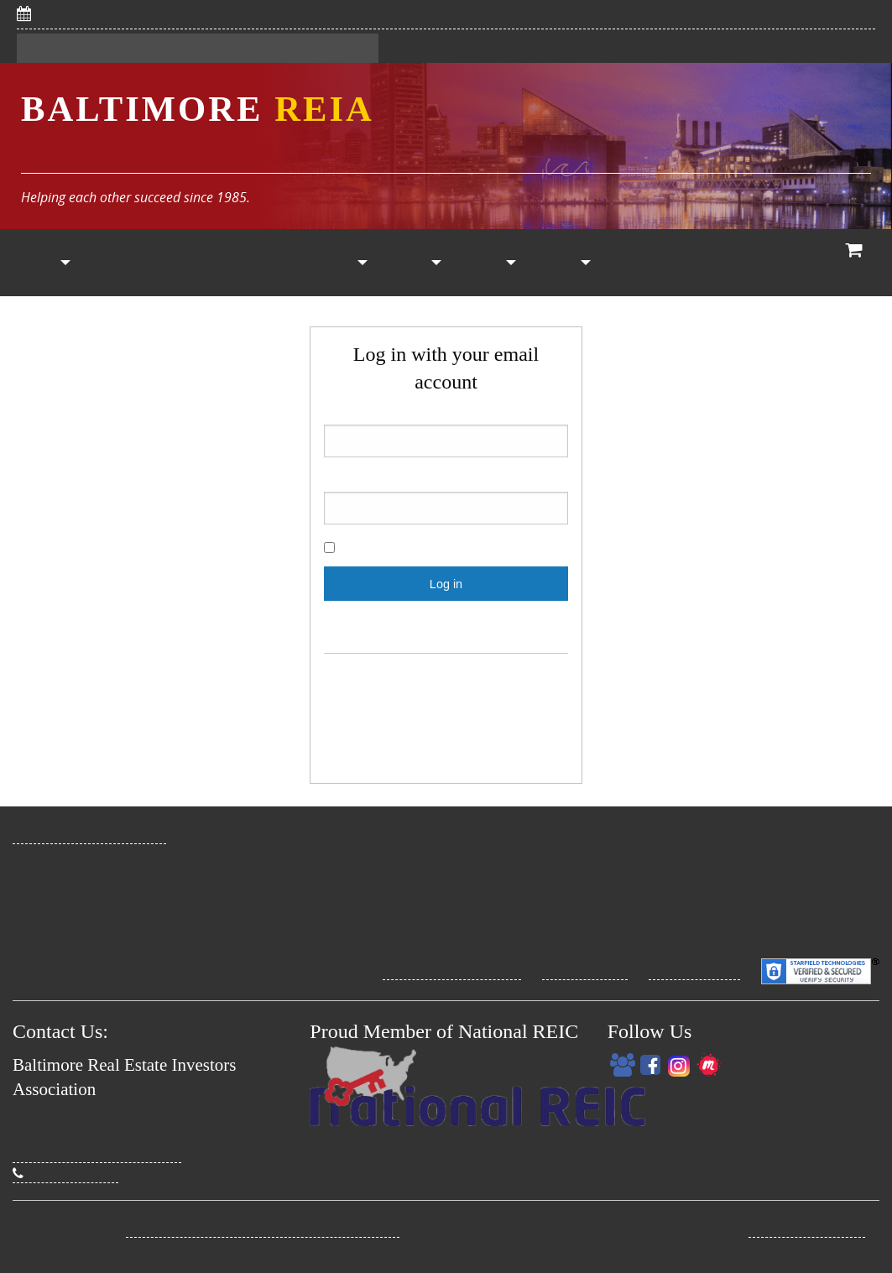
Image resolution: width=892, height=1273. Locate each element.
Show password (386, 548)
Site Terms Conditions (452, 970)
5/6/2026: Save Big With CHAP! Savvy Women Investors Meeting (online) (278, 13)
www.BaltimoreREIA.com (89, 834)
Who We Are (780, 262)
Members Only (194, 263)
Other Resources (491, 263)
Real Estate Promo (807, 1227)
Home (37, 262)
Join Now (111, 263)
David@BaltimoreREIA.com (97, 1153)
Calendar (268, 262)
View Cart (854, 264)
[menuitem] (37, 262)
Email (445, 431)
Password (445, 498)
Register (57, 48)
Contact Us (331, 48)
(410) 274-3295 (65, 1173)
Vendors (415, 262)
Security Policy (694, 970)
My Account (563, 263)
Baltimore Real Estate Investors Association (262, 1227)
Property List (342, 263)
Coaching (714, 262)
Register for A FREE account (446, 680)
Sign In (132, 48)
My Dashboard (226, 48)
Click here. (520, 624)
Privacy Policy (585, 970)
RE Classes (635, 263)
